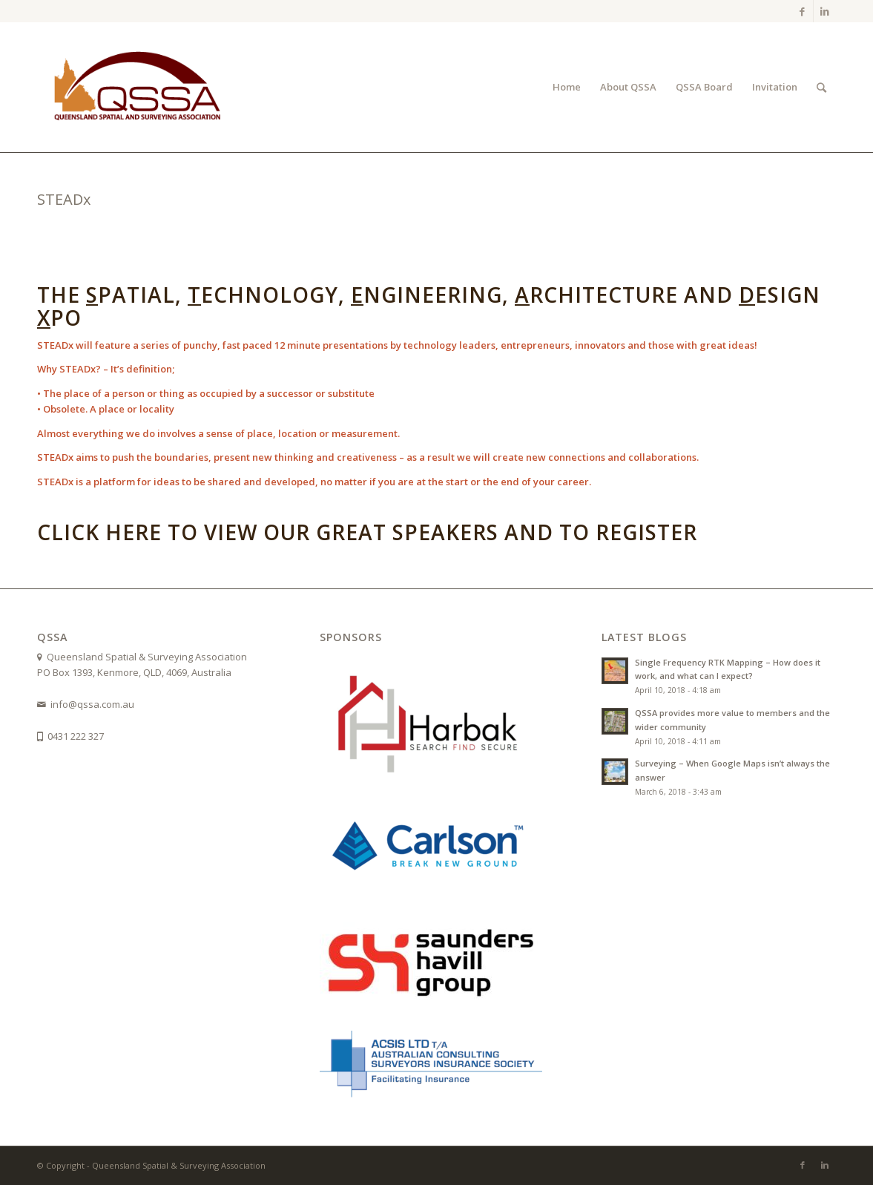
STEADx (63, 199)
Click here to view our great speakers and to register (367, 532)
